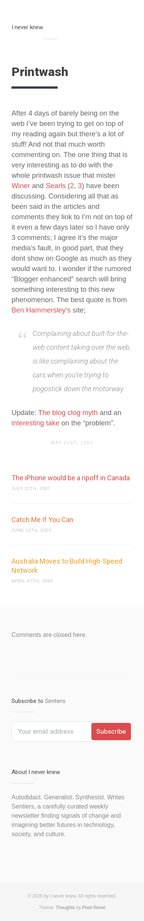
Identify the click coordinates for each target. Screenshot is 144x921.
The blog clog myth (68, 412)
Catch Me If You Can (42, 520)
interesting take (36, 423)
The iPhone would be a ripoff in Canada (71, 478)
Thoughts (65, 907)
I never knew (27, 27)
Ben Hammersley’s (41, 310)
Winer (21, 186)
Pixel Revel (93, 907)
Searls (56, 186)
